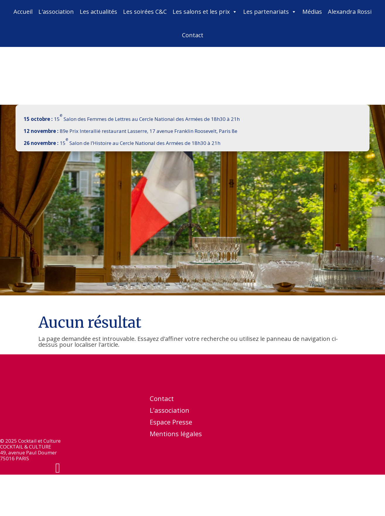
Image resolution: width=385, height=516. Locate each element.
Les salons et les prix (205, 11)
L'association (56, 12)
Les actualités (98, 12)
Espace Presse (171, 423)
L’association (169, 411)
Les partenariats (270, 11)
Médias (312, 12)
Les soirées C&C (145, 12)
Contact (192, 35)
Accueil (23, 12)
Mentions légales (176, 435)
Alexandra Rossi (350, 12)
